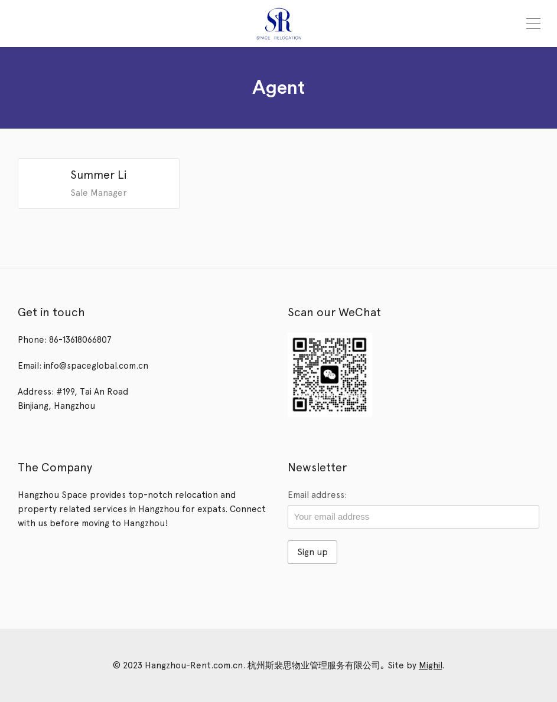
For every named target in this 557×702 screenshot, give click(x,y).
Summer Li (98, 175)
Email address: (317, 495)
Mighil (430, 665)
